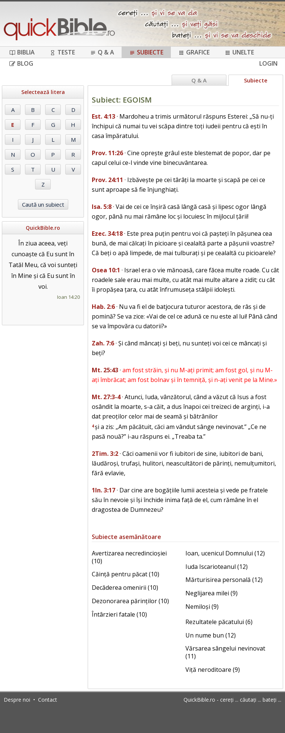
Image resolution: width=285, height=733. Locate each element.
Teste (62, 52)
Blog (21, 63)
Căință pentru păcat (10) (125, 574)
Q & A (102, 52)
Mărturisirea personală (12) (224, 580)
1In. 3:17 (103, 490)
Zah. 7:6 (103, 343)
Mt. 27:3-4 (106, 397)
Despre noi (17, 699)
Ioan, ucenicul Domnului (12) (225, 553)
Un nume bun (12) (210, 635)
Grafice (194, 52)
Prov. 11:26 (107, 153)
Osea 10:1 (106, 270)
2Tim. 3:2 (105, 453)
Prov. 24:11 (107, 180)
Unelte (239, 52)
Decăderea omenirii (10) (125, 587)
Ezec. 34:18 (107, 233)
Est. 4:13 (103, 116)
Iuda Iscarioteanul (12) (216, 567)
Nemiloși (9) (202, 606)
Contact (47, 699)
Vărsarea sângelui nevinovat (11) (225, 652)
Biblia (22, 52)
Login (268, 63)
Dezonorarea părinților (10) (130, 601)
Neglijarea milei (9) (211, 593)
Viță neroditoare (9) (212, 669)
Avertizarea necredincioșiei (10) (129, 557)
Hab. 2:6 (103, 307)
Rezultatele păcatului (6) (219, 622)
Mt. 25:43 (105, 370)
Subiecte (146, 52)
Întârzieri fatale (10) (119, 614)
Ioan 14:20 (68, 297)
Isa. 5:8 (102, 207)
